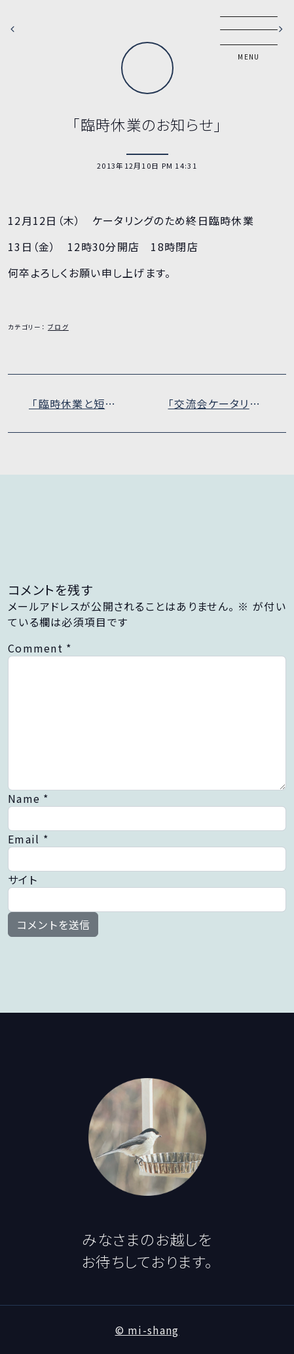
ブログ (58, 326)
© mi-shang (147, 1330)
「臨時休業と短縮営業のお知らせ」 (88, 403)
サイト (22, 879)
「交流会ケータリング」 (223, 403)
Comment (40, 648)
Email (28, 839)
